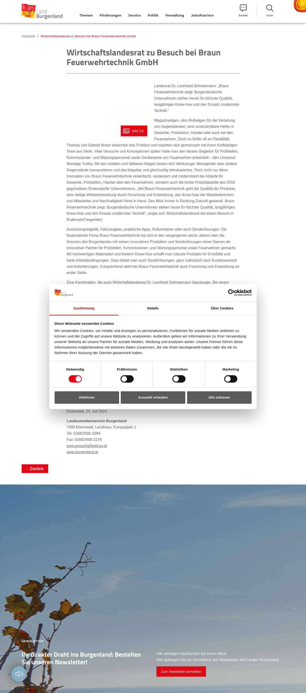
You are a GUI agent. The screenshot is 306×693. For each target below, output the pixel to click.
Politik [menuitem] (153, 15)
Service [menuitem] (134, 15)
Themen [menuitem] (86, 15)
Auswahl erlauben (153, 397)
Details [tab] (153, 308)
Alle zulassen (219, 397)
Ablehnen (86, 397)
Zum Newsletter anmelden (181, 671)
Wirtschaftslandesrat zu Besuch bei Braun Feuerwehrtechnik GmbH (88, 36)
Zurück (37, 468)
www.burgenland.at (82, 452)
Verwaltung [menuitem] (174, 15)
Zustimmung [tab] (84, 308)
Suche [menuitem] (269, 11)
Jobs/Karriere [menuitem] (202, 15)
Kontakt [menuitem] (243, 11)
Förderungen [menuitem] (110, 15)
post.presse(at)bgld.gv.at (87, 446)
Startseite (28, 36)
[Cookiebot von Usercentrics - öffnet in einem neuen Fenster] (231, 292)
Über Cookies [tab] (222, 308)
